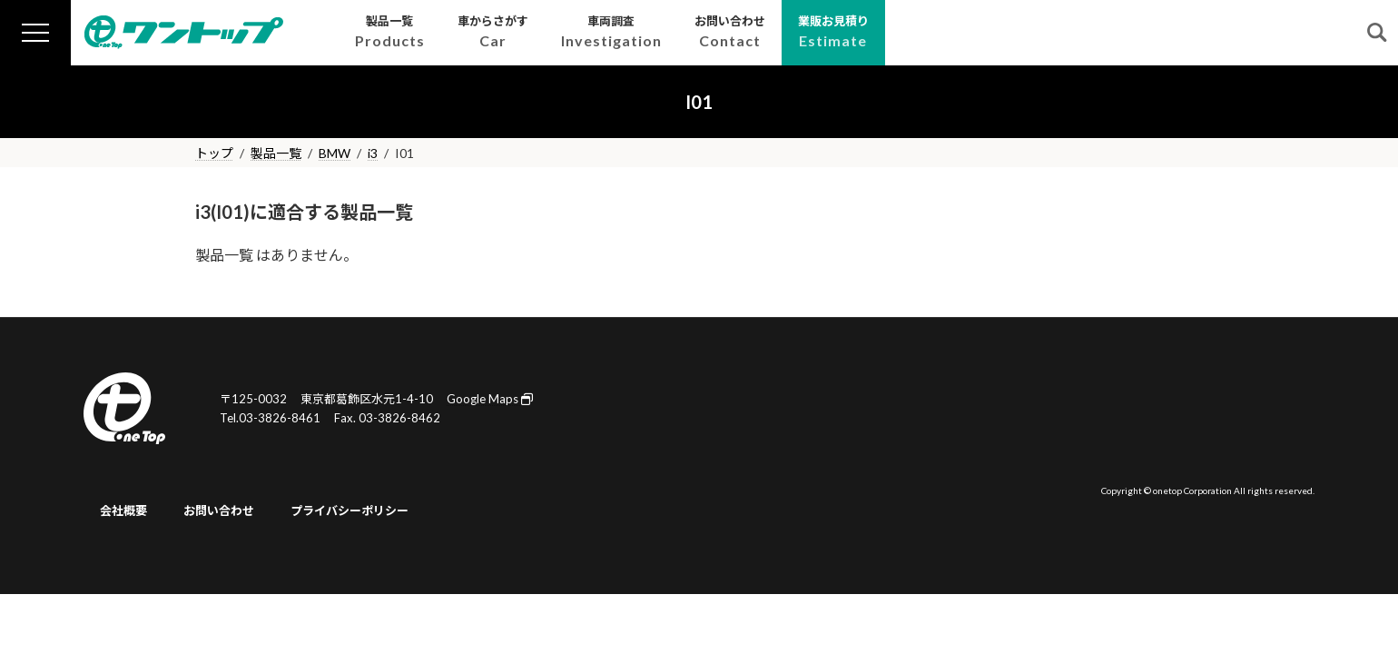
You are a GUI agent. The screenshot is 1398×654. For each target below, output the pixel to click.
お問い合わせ (218, 510)
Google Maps (490, 398)
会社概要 (123, 510)
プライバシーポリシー (349, 510)
